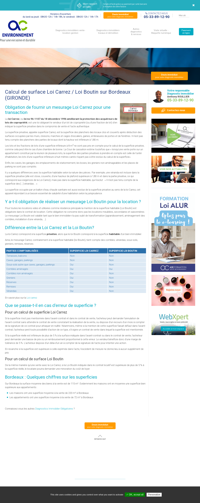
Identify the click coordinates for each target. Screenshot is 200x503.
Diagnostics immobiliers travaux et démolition (108, 31)
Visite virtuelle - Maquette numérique (161, 31)
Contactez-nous (173, 110)
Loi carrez (32, 297)
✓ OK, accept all (134, 494)
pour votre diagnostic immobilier (120, 15)
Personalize (154, 494)
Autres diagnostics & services (136, 32)
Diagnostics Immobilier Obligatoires (54, 408)
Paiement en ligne (186, 31)
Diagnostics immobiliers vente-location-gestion (70, 31)
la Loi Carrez (50, 227)
